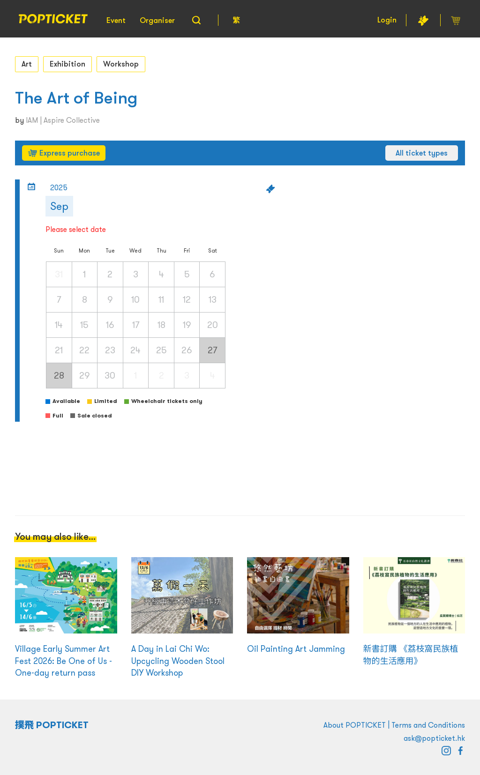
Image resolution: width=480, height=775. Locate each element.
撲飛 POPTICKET (52, 725)
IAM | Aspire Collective (63, 120)
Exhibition (67, 63)
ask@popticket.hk (434, 738)
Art (27, 63)
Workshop (121, 63)
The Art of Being (76, 97)
